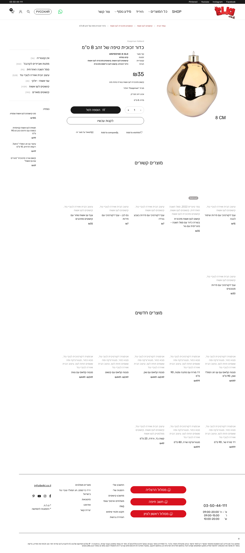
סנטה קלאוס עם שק (154, 372)
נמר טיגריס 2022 (191, 206)
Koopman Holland (135, 41)
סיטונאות (86, 499)
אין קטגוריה (43, 58)
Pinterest (193, 2)
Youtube (205, 2)
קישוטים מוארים (40, 92)
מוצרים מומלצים (83, 484)
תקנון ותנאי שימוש (115, 511)
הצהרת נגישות (117, 517)
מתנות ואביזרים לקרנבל (36, 63)
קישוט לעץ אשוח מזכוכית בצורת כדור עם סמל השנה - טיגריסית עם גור (185, 222)
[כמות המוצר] (134, 110)
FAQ (122, 506)
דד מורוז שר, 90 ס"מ (225, 442)
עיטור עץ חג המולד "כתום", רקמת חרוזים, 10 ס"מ (24, 145)
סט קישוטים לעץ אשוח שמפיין (23, 113)
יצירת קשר (85, 510)
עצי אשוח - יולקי (40, 80)
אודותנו (87, 504)
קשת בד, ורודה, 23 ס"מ (152, 438)
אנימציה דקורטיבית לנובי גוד (221, 356)
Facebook (231, 2)
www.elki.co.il (88, 546)
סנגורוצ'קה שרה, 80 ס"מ (187, 442)
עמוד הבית (161, 26)
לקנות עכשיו (105, 121)
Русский (43, 11)
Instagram (218, 2)
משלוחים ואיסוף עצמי (113, 501)
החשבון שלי (118, 484)
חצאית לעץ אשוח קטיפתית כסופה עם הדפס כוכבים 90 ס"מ (23, 130)
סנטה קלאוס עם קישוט (117, 372)
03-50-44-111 (16, 2)
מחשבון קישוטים (116, 495)
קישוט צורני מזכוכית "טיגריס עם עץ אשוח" (23, 159)
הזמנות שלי (118, 490)
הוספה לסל (95, 110)
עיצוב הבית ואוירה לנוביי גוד (221, 206)
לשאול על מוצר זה (83, 132)
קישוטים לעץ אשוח (144, 26)
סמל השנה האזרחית (38, 69)
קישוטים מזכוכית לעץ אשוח (121, 26)
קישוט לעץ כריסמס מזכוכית (105, 64)
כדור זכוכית (123, 64)
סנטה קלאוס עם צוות (82, 372)
